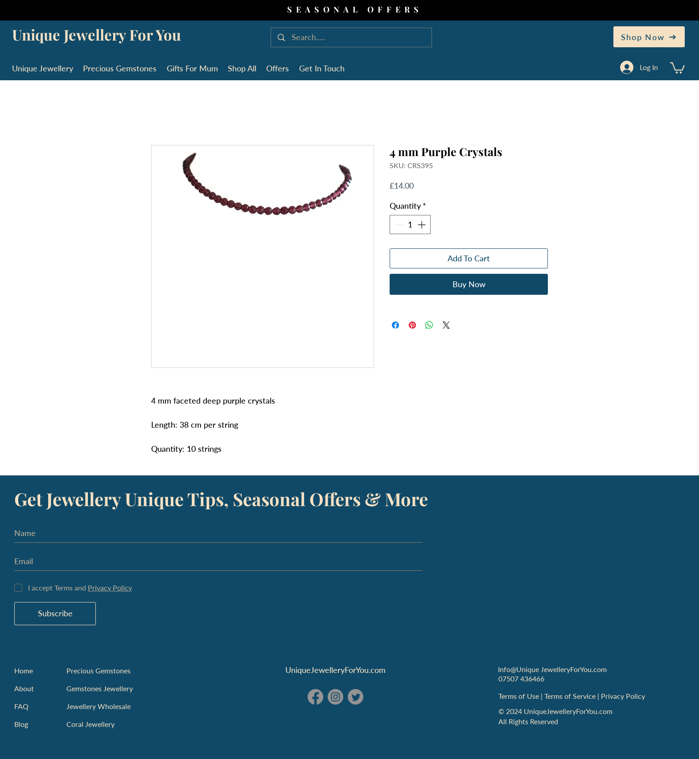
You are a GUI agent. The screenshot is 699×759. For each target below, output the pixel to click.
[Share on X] (446, 325)
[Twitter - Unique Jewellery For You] (355, 697)
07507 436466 (521, 678)
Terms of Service (570, 696)
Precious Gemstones (98, 670)
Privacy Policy (624, 696)
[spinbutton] (410, 224)
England (345, 723)
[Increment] (422, 224)
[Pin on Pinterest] (412, 325)
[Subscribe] (55, 613)
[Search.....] (352, 37)
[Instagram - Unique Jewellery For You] (335, 697)
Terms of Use (519, 696)
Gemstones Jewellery (99, 688)
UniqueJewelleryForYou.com (335, 670)
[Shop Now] (649, 36)
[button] (677, 67)
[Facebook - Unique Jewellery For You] (315, 697)
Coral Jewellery (90, 724)
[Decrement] (398, 224)
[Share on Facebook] (395, 325)
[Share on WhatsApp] (429, 325)
